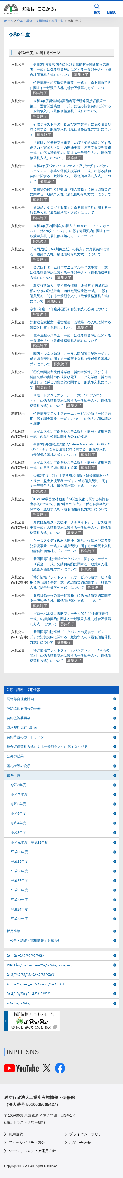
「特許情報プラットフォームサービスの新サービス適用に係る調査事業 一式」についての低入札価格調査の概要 (70, 419)
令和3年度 (18, 833)
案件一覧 (57, 21)
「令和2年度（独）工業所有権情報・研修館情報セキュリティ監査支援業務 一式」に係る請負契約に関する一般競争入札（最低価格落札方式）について (69, 481)
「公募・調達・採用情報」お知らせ (34, 940)
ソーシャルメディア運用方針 (32, 1151)
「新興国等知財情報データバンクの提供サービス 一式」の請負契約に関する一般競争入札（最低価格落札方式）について (70, 637)
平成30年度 (19, 852)
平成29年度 (19, 862)
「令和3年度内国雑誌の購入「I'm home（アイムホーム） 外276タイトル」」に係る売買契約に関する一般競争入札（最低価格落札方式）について (70, 231)
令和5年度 (18, 814)
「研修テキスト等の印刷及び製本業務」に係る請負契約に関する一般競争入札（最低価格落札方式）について (70, 129)
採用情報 (13, 931)
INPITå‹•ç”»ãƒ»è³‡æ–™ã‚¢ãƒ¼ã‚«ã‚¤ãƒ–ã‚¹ (40, 965)
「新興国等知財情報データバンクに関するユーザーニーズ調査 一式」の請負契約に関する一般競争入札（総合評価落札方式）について (70, 564)
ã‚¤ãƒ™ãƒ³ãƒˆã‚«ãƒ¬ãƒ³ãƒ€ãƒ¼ (31, 975)
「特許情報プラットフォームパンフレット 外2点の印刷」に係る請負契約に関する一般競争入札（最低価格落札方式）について (70, 655)
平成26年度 (19, 890)
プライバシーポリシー (87, 1134)
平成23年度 (19, 919)
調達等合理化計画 (20, 699)
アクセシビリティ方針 (27, 1142)
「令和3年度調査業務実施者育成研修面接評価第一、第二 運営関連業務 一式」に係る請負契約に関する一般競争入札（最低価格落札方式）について (70, 106)
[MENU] (111, 8)
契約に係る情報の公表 (24, 708)
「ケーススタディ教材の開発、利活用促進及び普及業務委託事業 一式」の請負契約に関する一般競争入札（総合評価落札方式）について (70, 546)
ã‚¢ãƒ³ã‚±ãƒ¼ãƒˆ (19, 1003)
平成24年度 (19, 909)
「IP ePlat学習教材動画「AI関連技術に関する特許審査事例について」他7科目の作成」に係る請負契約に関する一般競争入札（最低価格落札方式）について (69, 504)
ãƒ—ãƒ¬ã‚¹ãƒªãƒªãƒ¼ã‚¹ (25, 955)
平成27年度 (19, 881)
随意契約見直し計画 (22, 727)
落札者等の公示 (18, 766)
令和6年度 (18, 804)
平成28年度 (19, 871)
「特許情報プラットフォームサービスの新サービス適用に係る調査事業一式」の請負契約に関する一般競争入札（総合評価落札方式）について (70, 582)
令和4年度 (18, 823)
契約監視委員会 (18, 718)
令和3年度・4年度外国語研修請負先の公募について (69, 309)
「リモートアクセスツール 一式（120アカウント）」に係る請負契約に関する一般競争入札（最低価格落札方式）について (70, 400)
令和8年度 (18, 785)
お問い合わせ (80, 1142)
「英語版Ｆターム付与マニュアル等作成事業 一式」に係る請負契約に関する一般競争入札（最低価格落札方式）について (70, 272)
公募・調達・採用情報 (32, 21)
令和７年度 (19, 794)
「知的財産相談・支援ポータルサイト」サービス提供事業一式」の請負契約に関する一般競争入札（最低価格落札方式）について (70, 527)
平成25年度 (19, 900)
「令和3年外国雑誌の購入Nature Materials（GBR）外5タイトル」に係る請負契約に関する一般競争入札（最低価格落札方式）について (70, 449)
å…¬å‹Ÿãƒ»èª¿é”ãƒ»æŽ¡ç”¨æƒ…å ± (35, 984)
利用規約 (16, 1134)
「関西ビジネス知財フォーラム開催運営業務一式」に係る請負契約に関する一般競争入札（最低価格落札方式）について (70, 359)
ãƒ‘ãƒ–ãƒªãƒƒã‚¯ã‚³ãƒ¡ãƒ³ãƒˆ (28, 994)
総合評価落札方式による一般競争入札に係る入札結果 (47, 747)
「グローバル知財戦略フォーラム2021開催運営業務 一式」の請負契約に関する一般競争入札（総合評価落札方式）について (71, 619)
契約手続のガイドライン (25, 737)
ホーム (9, 21)
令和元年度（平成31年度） (31, 842)
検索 (97, 9)
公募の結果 (15, 756)
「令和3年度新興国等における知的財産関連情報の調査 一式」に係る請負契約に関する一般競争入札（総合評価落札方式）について (70, 69)
